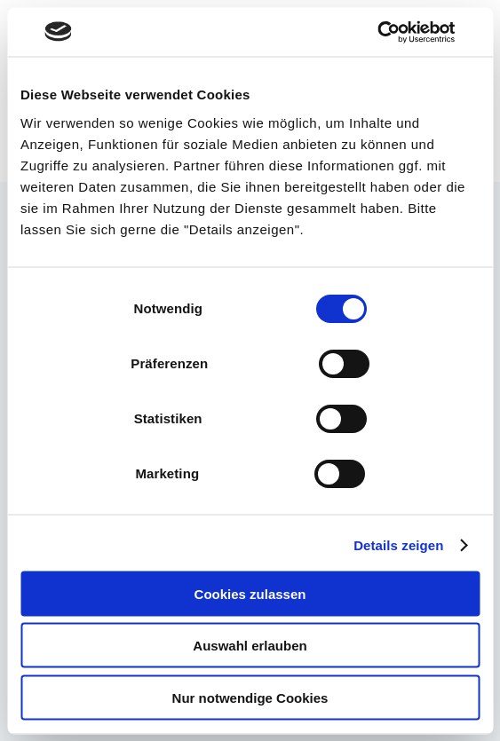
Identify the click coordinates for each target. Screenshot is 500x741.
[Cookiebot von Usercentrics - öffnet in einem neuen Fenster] (377, 31)
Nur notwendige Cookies (250, 697)
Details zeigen (398, 545)
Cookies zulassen (250, 593)
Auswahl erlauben (249, 645)
